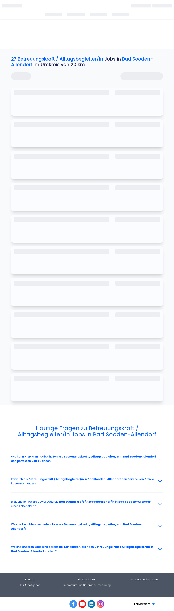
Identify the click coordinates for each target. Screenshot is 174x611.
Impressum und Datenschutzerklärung (87, 585)
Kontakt (30, 579)
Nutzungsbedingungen (144, 579)
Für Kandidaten (87, 579)
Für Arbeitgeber (30, 585)
